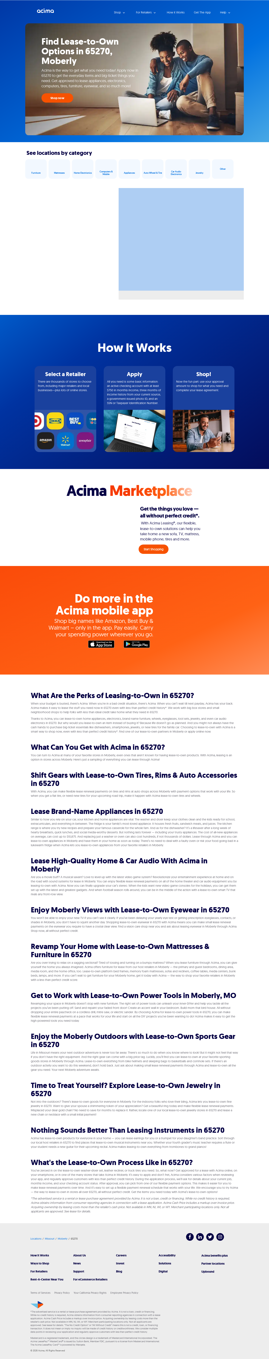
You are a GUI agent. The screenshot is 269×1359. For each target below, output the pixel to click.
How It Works (39, 1255)
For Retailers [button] (144, 12)
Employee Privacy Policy (124, 1292)
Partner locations (213, 1264)
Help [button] (223, 12)
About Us (79, 1255)
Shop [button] (118, 12)
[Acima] (36, 1304)
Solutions (165, 1263)
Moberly (62, 1238)
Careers (121, 1255)
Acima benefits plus (214, 1256)
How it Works (176, 12)
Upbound (207, 1272)
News (77, 1263)
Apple (103, 645)
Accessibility (167, 1255)
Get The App (202, 12)
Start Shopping (154, 549)
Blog (119, 1271)
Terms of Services (40, 1292)
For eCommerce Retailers (90, 1279)
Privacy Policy (62, 1292)
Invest (120, 1263)
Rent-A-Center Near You (46, 1279)
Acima (45, 12)
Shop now (57, 98)
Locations (35, 1238)
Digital (163, 1271)
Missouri (49, 1238)
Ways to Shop (39, 1263)
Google (139, 645)
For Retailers (38, 1271)
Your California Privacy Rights (90, 1292)
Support (78, 1271)
